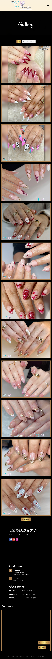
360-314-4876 (18, 580)
